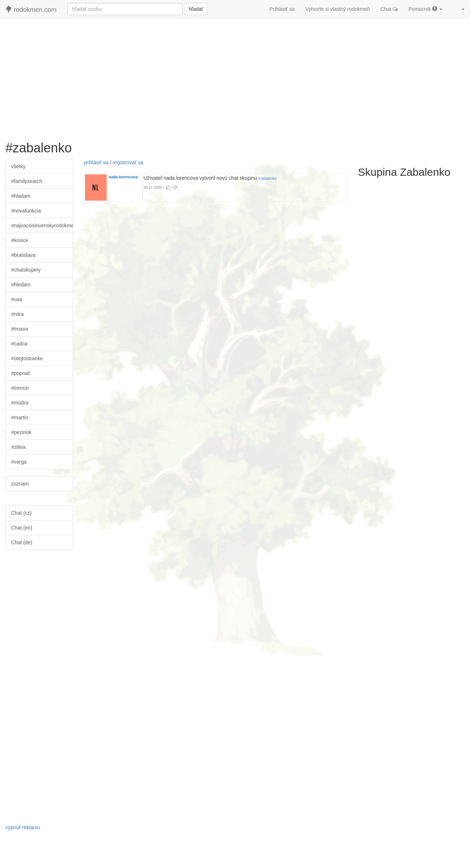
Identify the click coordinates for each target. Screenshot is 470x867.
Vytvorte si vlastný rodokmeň (337, 9)
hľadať (196, 9)
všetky (18, 166)
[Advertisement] (235, 76)
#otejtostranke (27, 358)
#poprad (20, 373)
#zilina (18, 447)
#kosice (19, 240)
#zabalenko (267, 178)
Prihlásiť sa (282, 9)
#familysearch (26, 181)
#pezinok (21, 432)
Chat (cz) (21, 513)
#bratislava (23, 255)
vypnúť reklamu (22, 827)
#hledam (21, 284)
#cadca (19, 344)
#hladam (21, 196)
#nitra (17, 314)
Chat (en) (21, 528)
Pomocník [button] (425, 9)
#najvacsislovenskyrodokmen (42, 225)
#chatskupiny (26, 270)
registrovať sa (127, 162)
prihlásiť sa (96, 162)
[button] (459, 9)
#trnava (19, 329)
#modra (19, 403)
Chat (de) (21, 542)
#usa (16, 299)
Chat (389, 9)
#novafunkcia (26, 211)
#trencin (20, 388)
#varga (19, 462)
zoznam (20, 484)
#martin (19, 417)
